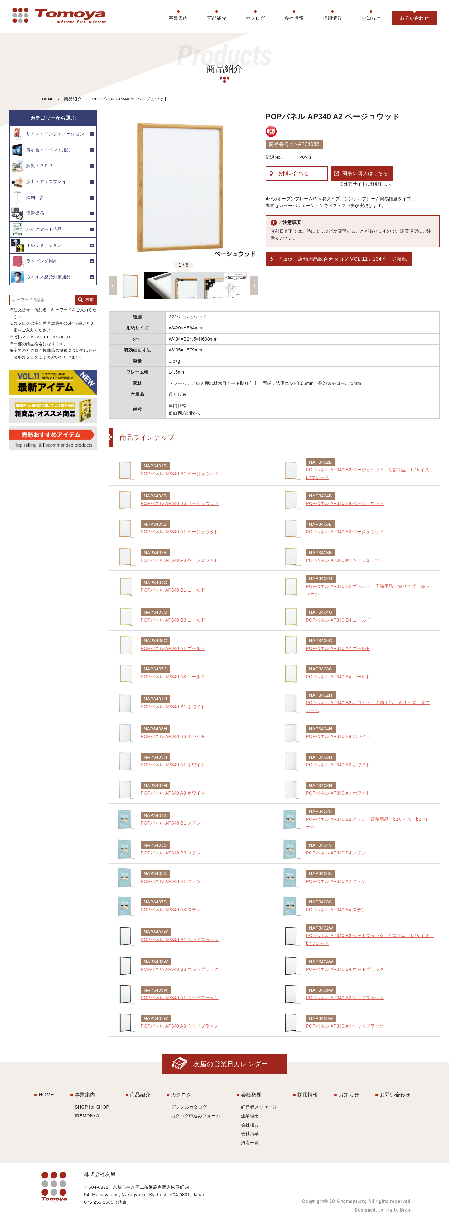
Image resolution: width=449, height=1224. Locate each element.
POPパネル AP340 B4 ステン (336, 852)
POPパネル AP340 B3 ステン (171, 852)
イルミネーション (36, 245)
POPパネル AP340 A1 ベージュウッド (180, 531)
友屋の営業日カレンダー (230, 1063)
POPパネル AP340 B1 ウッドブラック (180, 939)
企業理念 (250, 1115)
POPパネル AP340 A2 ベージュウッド (345, 531)
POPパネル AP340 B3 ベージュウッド (180, 503)
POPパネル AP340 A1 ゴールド (173, 648)
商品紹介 (216, 18)
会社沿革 (250, 1133)
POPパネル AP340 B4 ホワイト (338, 736)
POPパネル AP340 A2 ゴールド (338, 648)
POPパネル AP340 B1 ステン (171, 822)
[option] (183, 184)
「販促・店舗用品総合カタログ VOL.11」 (342, 259)
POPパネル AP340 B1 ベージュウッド (180, 473)
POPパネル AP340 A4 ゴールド (338, 676)
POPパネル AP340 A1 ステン (170, 881)
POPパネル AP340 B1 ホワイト (173, 706)
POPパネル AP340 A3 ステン (170, 909)
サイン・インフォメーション (47, 134)
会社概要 (251, 1094)
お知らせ (370, 18)
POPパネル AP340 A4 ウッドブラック (345, 1025)
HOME (47, 98)
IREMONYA (87, 1115)
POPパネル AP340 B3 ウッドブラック (180, 969)
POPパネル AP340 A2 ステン (336, 881)
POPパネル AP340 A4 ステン (336, 909)
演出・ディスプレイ (38, 182)
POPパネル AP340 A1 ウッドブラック (180, 997)
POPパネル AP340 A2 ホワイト (338, 764)
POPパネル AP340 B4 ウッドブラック (345, 969)
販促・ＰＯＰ (32, 166)
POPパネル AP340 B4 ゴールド (338, 619)
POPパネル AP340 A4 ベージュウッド (345, 560)
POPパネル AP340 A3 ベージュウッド (180, 560)
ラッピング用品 (34, 261)
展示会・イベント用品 (41, 150)
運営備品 (27, 213)
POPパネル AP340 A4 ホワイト (338, 793)
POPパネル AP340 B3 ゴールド (173, 619)
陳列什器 (27, 197)
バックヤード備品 (36, 229)
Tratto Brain (398, 1210)
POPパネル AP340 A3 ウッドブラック (180, 1025)
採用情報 (332, 18)
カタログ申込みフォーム (195, 1115)
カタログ (255, 18)
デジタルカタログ (189, 1107)
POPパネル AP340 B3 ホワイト (173, 736)
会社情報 (293, 18)
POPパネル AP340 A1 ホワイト (173, 764)
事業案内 (178, 18)
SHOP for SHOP (92, 1107)
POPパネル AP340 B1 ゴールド (173, 590)
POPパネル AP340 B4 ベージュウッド (345, 503)
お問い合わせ (414, 18)
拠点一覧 (250, 1142)
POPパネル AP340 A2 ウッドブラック (345, 997)
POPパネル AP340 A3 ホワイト (173, 793)
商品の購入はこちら (365, 173)
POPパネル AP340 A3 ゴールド (173, 676)
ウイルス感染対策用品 (41, 277)
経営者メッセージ (259, 1107)
